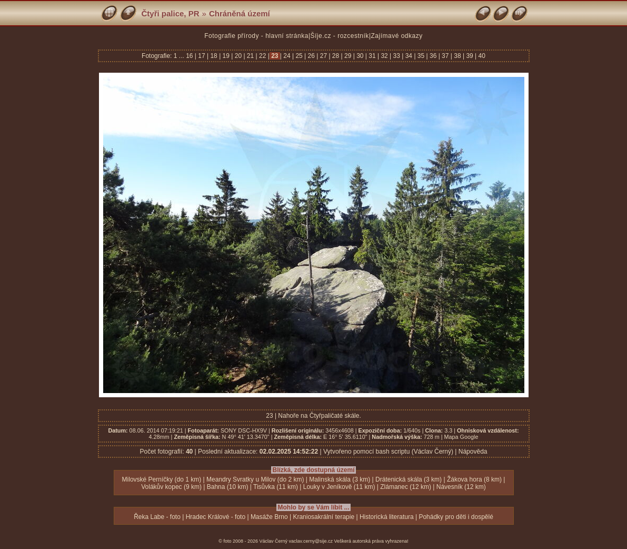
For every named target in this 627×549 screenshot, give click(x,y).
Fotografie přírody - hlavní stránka (256, 36)
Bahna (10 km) (227, 487)
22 (262, 56)
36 (433, 56)
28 (336, 56)
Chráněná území (239, 13)
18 (213, 56)
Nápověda (473, 451)
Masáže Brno (269, 517)
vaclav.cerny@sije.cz (311, 541)
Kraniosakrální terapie (323, 517)
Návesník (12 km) (461, 487)
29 (348, 56)
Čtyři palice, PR (171, 13)
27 (323, 56)
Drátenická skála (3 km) (408, 479)
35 (421, 56)
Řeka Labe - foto (157, 517)
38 (457, 56)
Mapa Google (461, 437)
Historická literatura (387, 517)
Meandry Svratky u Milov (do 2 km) (255, 479)
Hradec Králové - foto (215, 517)
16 (190, 56)
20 (238, 56)
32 (384, 56)
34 (408, 56)
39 (469, 56)
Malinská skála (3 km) (339, 479)
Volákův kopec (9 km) (171, 487)
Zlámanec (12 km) (405, 487)
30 (360, 56)
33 (396, 56)
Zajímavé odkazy (397, 36)
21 (250, 56)
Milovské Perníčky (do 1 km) (162, 479)
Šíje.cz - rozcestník (340, 36)
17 (201, 56)
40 (480, 56)
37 (445, 56)
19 (226, 56)
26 (311, 56)
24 (287, 56)
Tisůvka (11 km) (275, 487)
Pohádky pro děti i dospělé (456, 517)
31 (372, 56)
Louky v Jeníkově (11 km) (339, 487)
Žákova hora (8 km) (474, 479)
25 (299, 56)
